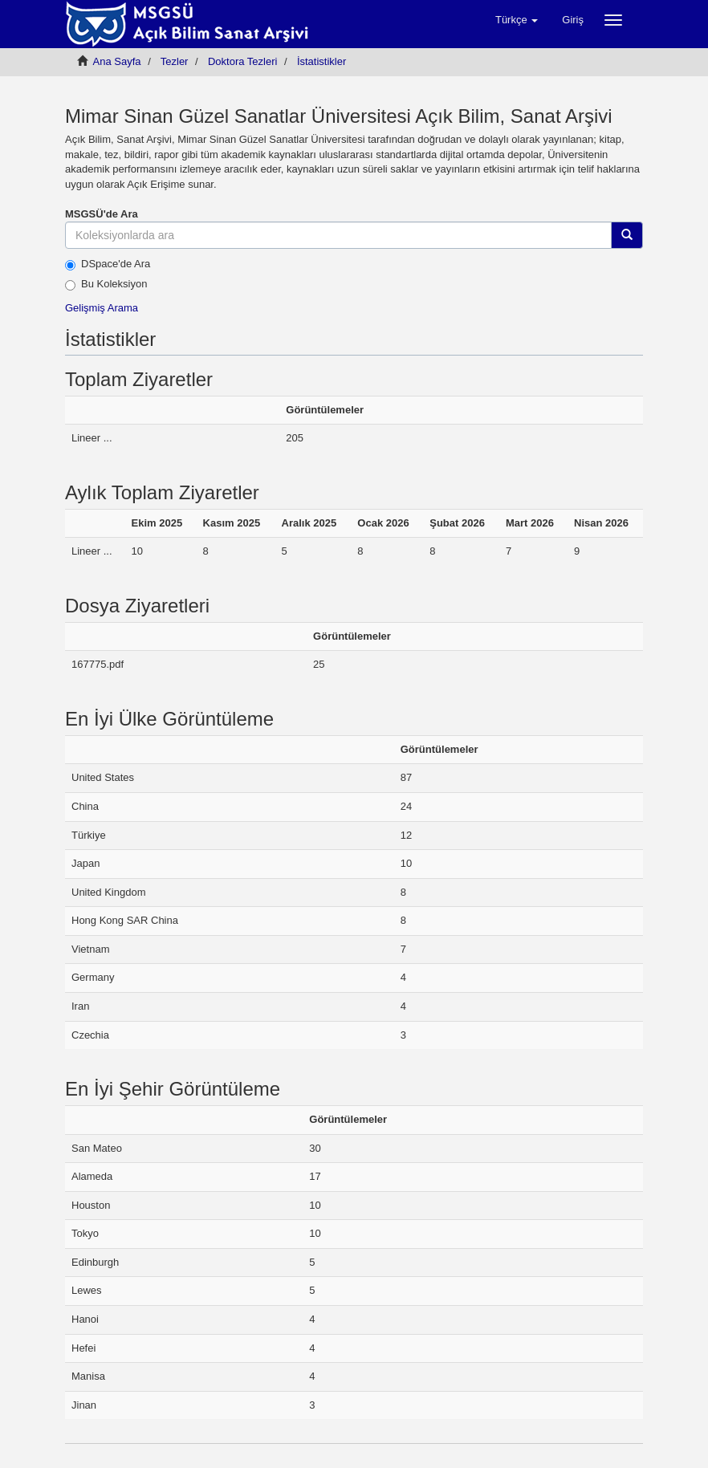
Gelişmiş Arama (101, 308)
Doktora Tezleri (242, 61)
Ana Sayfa (117, 61)
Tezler (175, 61)
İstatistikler (321, 61)
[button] (516, 20)
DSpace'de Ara (107, 264)
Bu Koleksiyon (106, 284)
